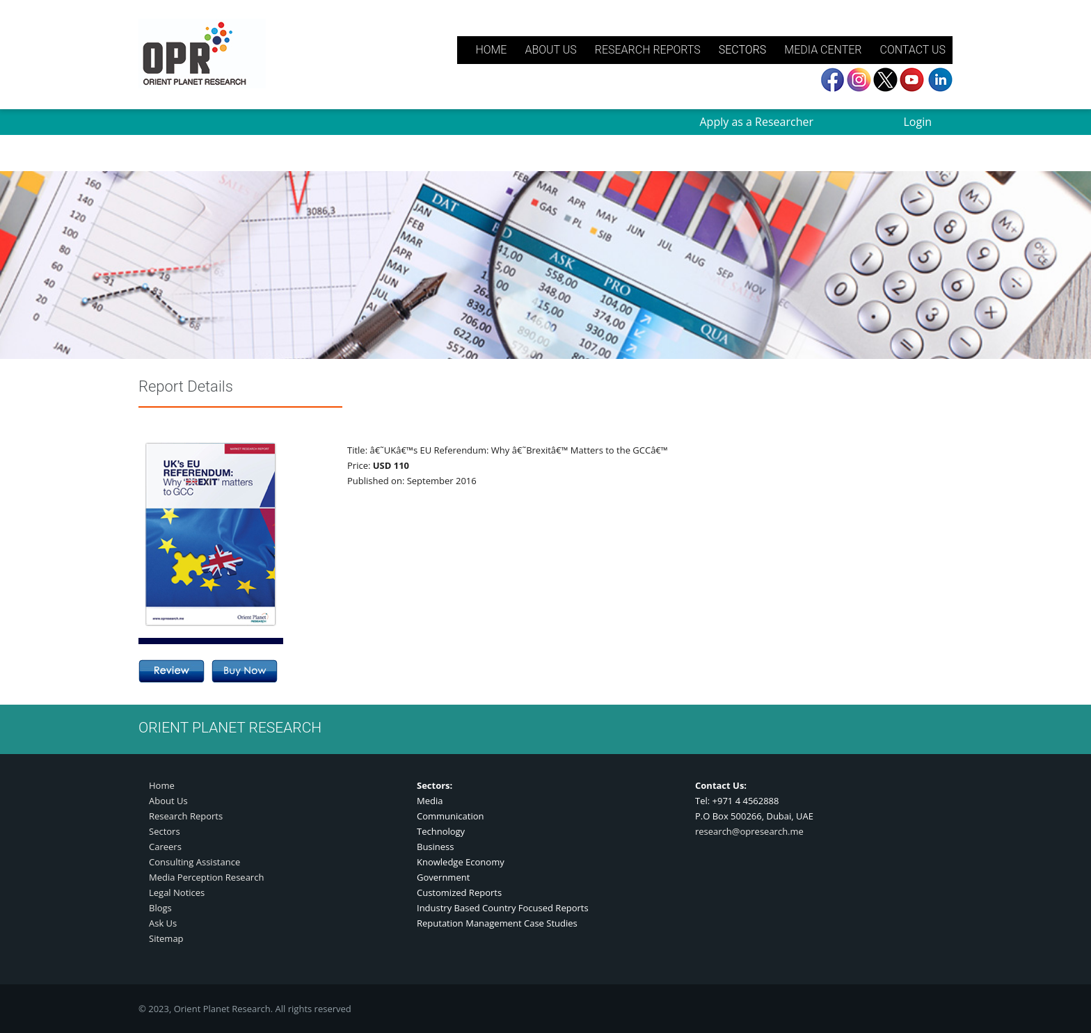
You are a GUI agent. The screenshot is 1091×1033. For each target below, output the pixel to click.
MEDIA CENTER (822, 49)
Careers (165, 846)
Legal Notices (177, 892)
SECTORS (743, 49)
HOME (491, 49)
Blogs (160, 908)
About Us (168, 800)
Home (162, 785)
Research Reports (186, 816)
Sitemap (166, 938)
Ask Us (163, 923)
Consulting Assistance (194, 862)
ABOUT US (550, 49)
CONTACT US (912, 49)
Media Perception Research (206, 877)
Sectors (164, 831)
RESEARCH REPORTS (648, 49)
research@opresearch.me (749, 831)
